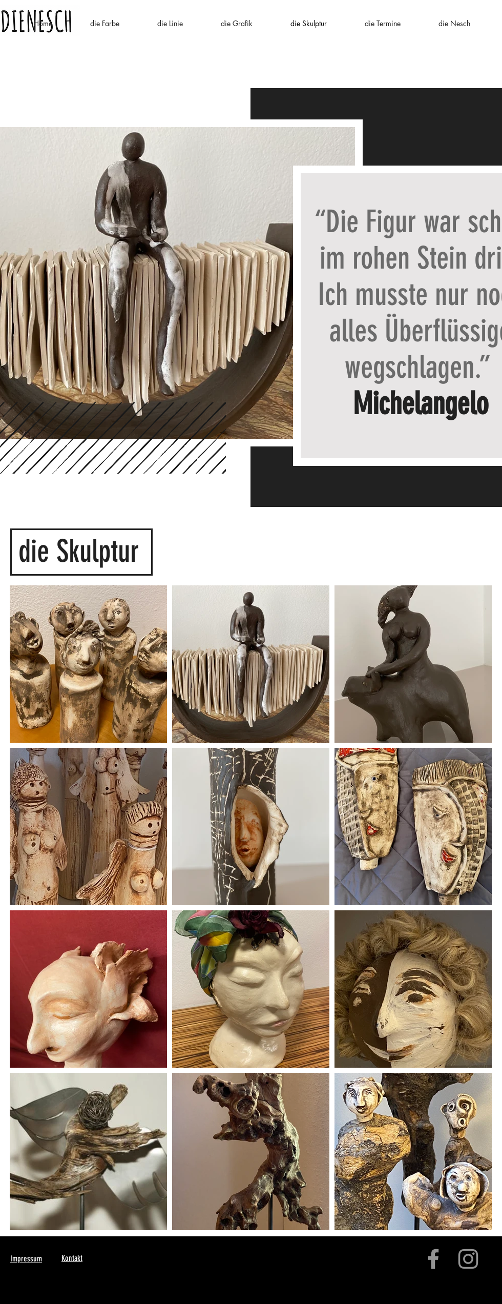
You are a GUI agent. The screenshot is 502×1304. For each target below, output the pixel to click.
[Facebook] (433, 1259)
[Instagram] (468, 1259)
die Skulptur (78, 551)
